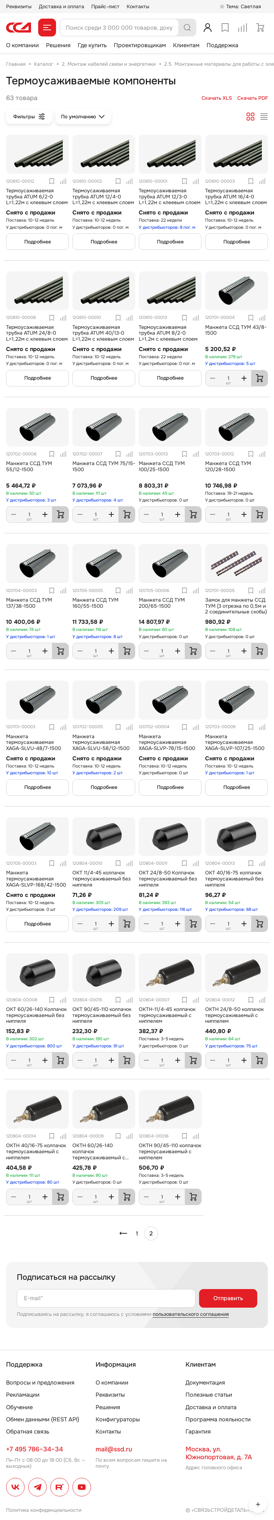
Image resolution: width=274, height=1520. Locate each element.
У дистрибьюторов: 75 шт (231, 1045)
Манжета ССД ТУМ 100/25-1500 (162, 466)
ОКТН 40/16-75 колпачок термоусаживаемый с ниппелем (36, 1151)
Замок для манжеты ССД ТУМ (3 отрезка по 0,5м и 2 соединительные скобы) (236, 606)
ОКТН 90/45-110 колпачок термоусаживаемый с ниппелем (170, 1151)
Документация (205, 1382)
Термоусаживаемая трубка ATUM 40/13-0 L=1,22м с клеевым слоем (103, 333)
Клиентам (186, 45)
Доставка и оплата (61, 6)
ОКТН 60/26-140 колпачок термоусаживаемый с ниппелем (98, 1154)
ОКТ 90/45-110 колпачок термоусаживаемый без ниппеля (101, 1015)
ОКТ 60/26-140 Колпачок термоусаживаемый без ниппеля (36, 1015)
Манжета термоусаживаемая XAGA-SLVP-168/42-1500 (36, 878)
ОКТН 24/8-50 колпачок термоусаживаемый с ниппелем (234, 1015)
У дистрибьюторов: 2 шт (97, 772)
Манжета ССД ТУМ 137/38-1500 (29, 603)
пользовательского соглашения (191, 1314)
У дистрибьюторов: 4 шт (97, 500)
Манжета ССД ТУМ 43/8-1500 (236, 330)
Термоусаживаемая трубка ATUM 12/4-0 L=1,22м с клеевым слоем (103, 196)
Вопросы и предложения (40, 1382)
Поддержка (222, 45)
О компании (22, 45)
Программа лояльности (218, 1419)
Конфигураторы (118, 1419)
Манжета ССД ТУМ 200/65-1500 (162, 603)
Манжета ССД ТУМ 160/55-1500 (95, 603)
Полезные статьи (209, 1394)
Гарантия (198, 1431)
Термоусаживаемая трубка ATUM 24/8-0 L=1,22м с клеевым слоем (37, 333)
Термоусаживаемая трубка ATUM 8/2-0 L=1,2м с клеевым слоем (168, 333)
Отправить (228, 1298)
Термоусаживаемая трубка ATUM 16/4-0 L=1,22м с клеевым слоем (236, 196)
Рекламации (23, 1394)
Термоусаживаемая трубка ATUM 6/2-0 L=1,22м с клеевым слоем (37, 196)
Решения (58, 45)
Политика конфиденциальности (43, 1510)
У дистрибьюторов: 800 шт (34, 1045)
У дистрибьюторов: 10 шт (32, 772)
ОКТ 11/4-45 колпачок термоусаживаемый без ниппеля (101, 878)
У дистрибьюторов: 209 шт (100, 909)
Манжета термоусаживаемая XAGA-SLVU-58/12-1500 (101, 742)
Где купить (92, 45)
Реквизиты (19, 6)
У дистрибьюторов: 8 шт (97, 636)
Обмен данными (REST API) (42, 1419)
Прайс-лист (105, 6)
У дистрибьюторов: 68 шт (231, 909)
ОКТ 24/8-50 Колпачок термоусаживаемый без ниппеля (168, 878)
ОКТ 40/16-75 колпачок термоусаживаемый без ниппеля (234, 878)
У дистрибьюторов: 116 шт (165, 909)
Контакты (138, 6)
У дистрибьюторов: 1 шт (30, 636)
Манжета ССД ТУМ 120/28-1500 (228, 466)
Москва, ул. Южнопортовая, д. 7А (219, 1453)
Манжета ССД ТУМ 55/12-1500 (29, 466)
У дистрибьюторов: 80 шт (32, 1182)
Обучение (19, 1407)
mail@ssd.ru (114, 1449)
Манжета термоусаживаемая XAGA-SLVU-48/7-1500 (33, 742)
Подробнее (37, 241)
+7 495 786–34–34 (34, 1449)
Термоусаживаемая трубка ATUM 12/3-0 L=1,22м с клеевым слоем (170, 196)
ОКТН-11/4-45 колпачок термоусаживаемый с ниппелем (167, 1015)
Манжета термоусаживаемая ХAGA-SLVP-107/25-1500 (234, 742)
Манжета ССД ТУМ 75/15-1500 (103, 466)
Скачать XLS (217, 98)
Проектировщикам (140, 45)
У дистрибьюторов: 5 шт (230, 363)
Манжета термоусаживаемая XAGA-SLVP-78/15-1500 (167, 742)
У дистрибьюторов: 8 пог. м (167, 227)
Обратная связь (27, 1431)
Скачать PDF (252, 98)
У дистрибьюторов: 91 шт (98, 1045)
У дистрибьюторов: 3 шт (31, 500)
